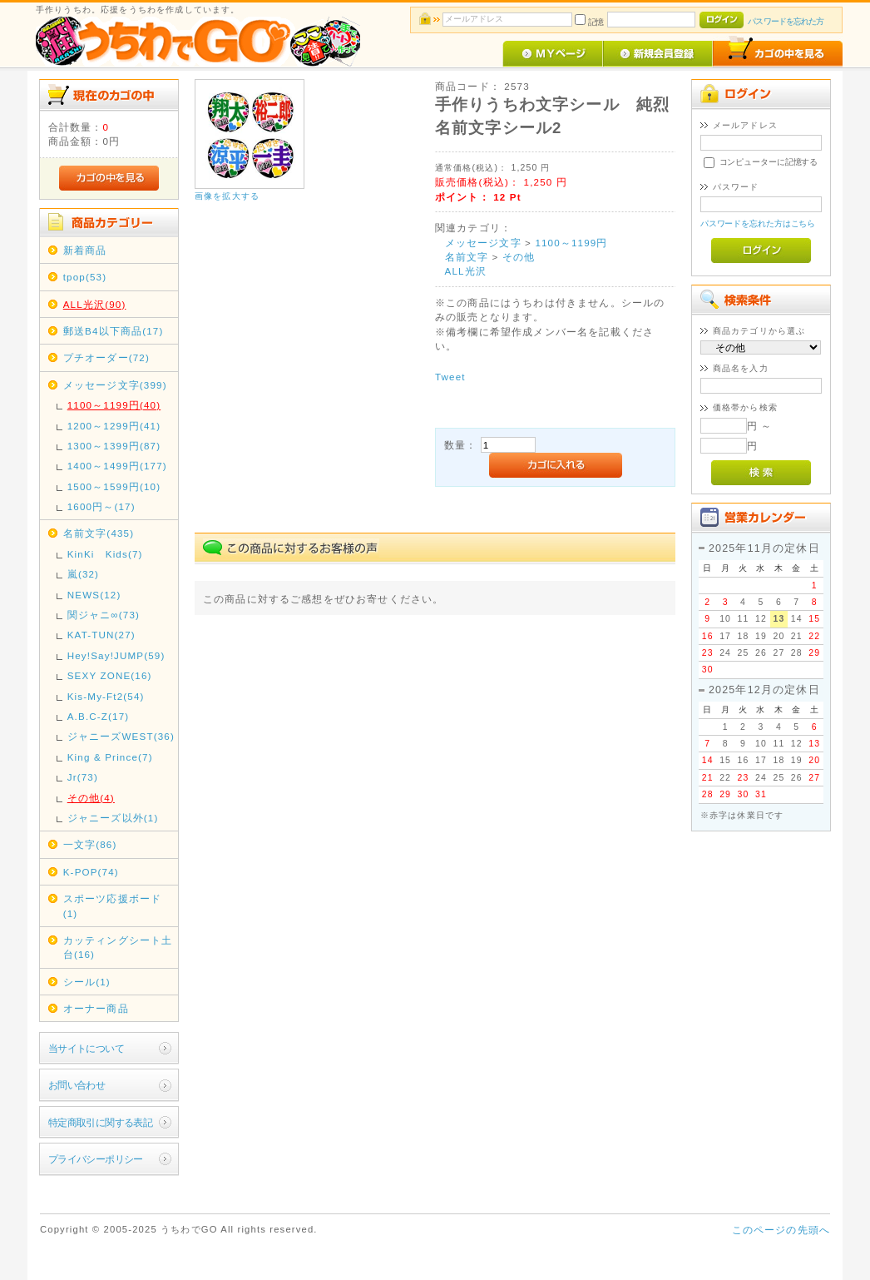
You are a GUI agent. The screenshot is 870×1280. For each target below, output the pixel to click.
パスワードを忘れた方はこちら (758, 223)
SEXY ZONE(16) (109, 675)
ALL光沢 (466, 270)
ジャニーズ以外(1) (113, 817)
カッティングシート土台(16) (118, 947)
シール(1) (87, 981)
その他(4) (91, 797)
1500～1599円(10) (114, 486)
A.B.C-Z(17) (98, 716)
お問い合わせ (77, 1084)
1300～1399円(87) (114, 445)
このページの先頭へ (781, 1229)
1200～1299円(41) (114, 425)
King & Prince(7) (110, 757)
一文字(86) (90, 844)
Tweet (450, 376)
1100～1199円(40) (114, 404)
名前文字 (467, 256)
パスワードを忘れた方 (785, 21)
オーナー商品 (96, 1008)
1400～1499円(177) (117, 465)
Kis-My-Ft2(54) (106, 696)
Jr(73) (82, 776)
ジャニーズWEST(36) (121, 736)
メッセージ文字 (483, 242)
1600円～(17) (101, 506)
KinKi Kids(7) (105, 553)
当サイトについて (86, 1048)
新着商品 (85, 250)
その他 (518, 256)
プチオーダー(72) (106, 357)
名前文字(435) (99, 533)
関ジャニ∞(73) (103, 614)
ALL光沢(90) (94, 304)
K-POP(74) (91, 871)
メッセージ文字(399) (115, 385)
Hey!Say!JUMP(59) (116, 655)
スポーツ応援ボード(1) (112, 905)
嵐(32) (83, 573)
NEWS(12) (94, 594)
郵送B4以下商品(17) (113, 330)
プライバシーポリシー (95, 1158)
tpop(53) (84, 276)
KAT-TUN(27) (101, 634)
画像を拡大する (227, 196)
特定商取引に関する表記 (100, 1122)
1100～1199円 (571, 242)
